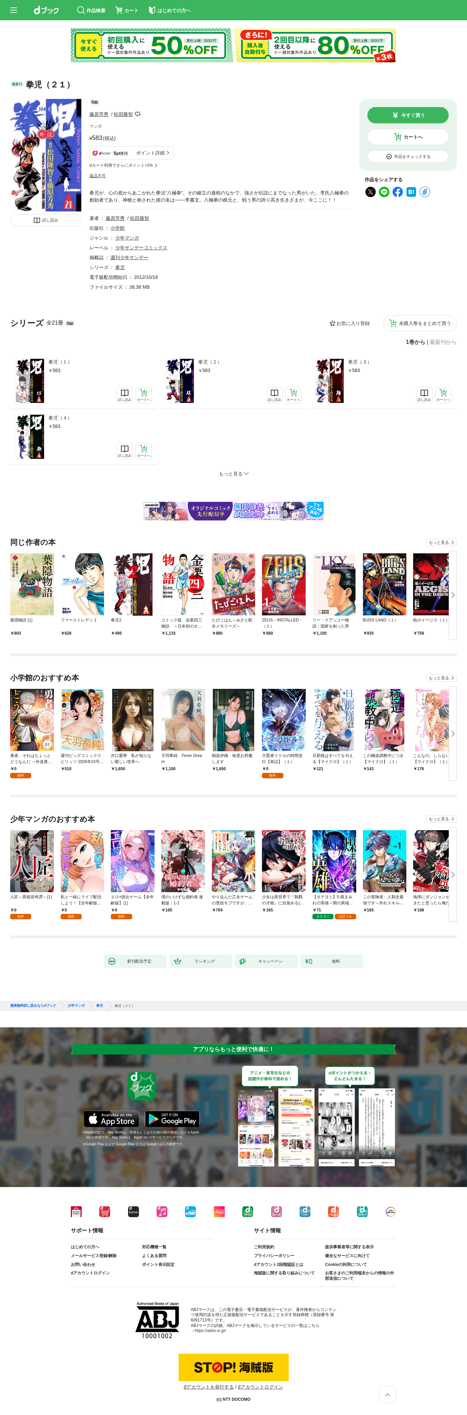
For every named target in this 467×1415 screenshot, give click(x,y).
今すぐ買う (413, 115)
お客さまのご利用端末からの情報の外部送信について (359, 1276)
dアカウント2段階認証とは (278, 1264)
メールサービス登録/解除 (94, 1255)
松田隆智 (123, 114)
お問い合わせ (83, 1264)
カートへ (413, 137)
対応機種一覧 (154, 1247)
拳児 (120, 267)
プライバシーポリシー (274, 1255)
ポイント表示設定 (158, 1264)
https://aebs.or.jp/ (210, 1330)
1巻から (415, 342)
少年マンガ (127, 238)
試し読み (50, 220)
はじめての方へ (85, 1247)
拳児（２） (210, 362)
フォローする (137, 114)
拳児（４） (60, 418)
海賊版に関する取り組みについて (284, 1273)
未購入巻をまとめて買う (425, 323)
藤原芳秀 (98, 114)
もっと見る (439, 542)
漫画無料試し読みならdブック (33, 1005)
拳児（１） (60, 362)
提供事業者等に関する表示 (349, 1247)
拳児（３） (360, 362)
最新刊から (443, 342)
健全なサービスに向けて (347, 1255)
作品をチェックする (412, 156)
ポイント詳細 (150, 153)
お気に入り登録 (353, 323)
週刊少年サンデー (129, 257)
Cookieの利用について (346, 1264)
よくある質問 (154, 1255)
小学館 (117, 228)
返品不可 (97, 175)
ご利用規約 (264, 1247)
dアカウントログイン (90, 1273)
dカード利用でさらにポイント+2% (121, 165)
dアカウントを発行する (209, 1387)
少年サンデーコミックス (141, 247)
